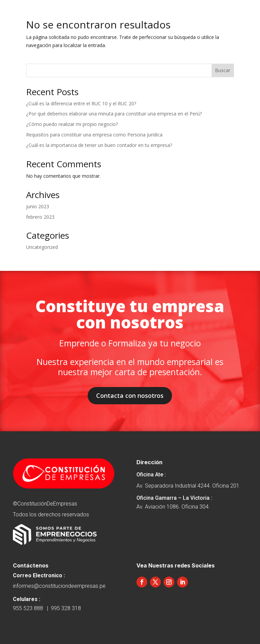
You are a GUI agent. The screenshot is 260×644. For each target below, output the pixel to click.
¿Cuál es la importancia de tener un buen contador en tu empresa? (99, 145)
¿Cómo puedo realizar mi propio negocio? (72, 124)
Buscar (222, 70)
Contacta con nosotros (130, 395)
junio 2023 (37, 206)
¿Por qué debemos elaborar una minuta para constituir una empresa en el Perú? (114, 113)
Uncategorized (42, 247)
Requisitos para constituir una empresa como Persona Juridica (94, 134)
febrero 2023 (40, 217)
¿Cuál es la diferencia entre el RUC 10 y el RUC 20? (81, 103)
